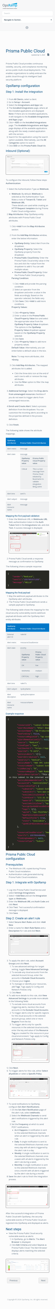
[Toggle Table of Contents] (27, 27)
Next (43, 1280)
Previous (14, 1280)
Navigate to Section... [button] (13, 20)
